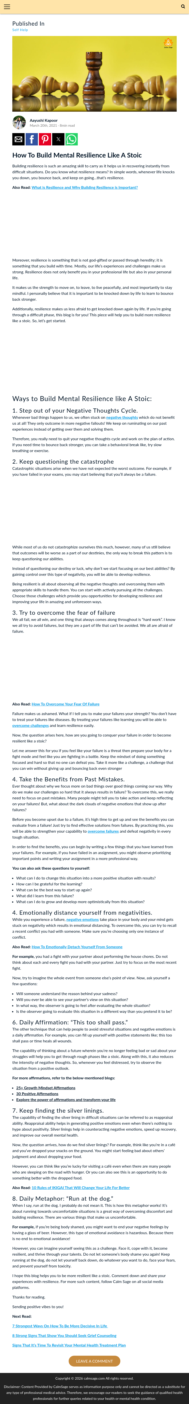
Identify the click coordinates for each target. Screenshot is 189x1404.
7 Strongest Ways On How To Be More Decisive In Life (60, 1325)
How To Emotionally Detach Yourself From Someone (77, 946)
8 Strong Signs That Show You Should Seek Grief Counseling (64, 1335)
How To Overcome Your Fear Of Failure (66, 704)
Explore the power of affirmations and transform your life (66, 1099)
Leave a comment (94, 1361)
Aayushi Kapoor (44, 120)
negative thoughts (122, 417)
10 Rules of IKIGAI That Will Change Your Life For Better (81, 1187)
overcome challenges (30, 725)
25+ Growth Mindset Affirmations (45, 1087)
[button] (9, 7)
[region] (49, 225)
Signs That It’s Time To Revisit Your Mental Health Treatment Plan (69, 1345)
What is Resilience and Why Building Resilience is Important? (85, 187)
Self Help (20, 30)
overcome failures (103, 831)
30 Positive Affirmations (37, 1093)
